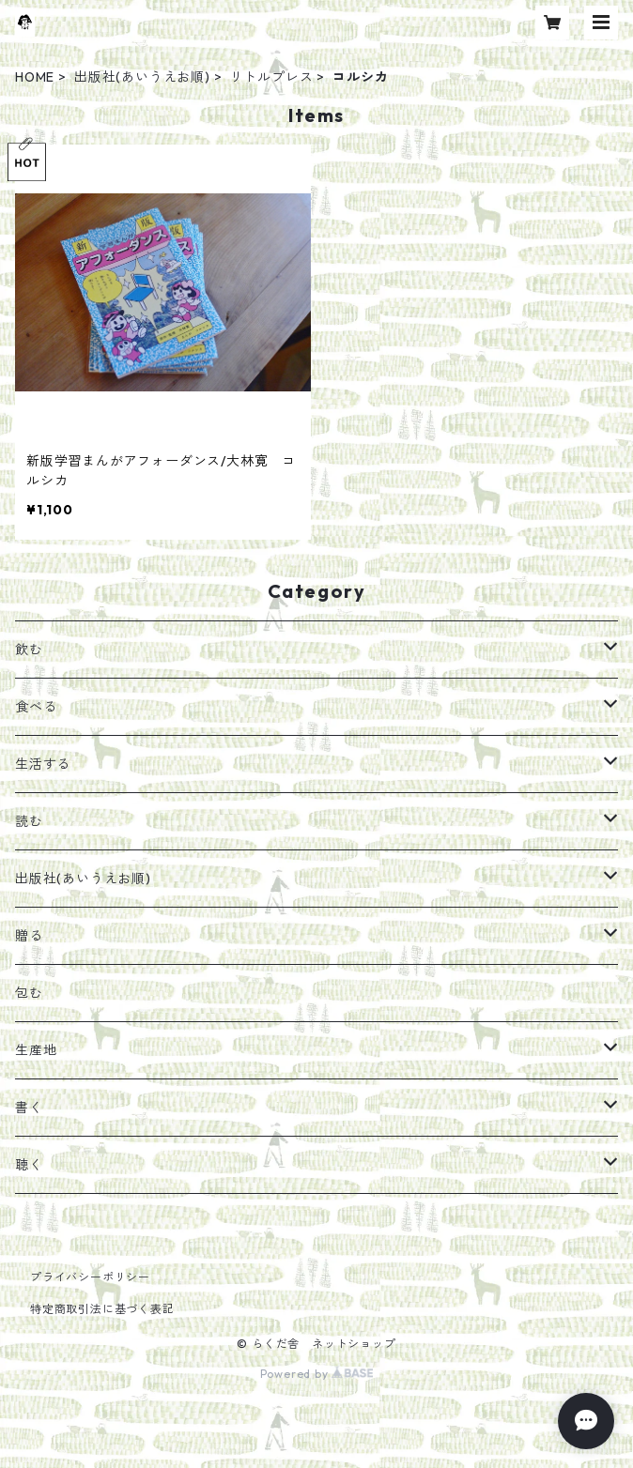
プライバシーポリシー (90, 1277)
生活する (42, 764)
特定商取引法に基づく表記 (102, 1309)
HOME (34, 77)
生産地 (35, 1050)
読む (29, 821)
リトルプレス (272, 77)
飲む (29, 649)
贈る (29, 935)
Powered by (317, 1374)
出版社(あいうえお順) (142, 77)
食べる (35, 706)
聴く (29, 1164)
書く (29, 1107)
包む (29, 993)
